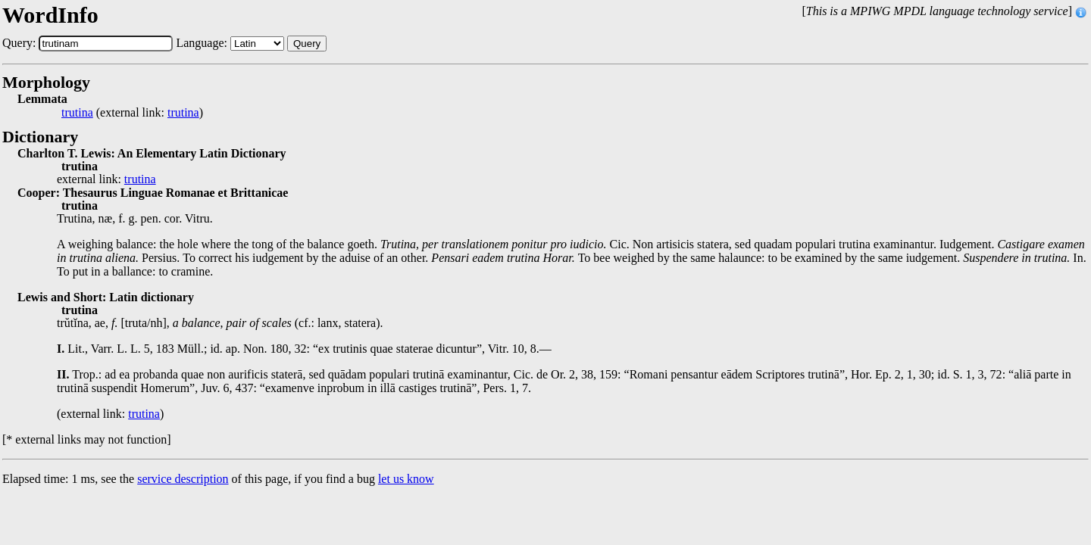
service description (182, 478)
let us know (406, 478)
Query (306, 43)
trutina (77, 113)
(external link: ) (132, 113)
